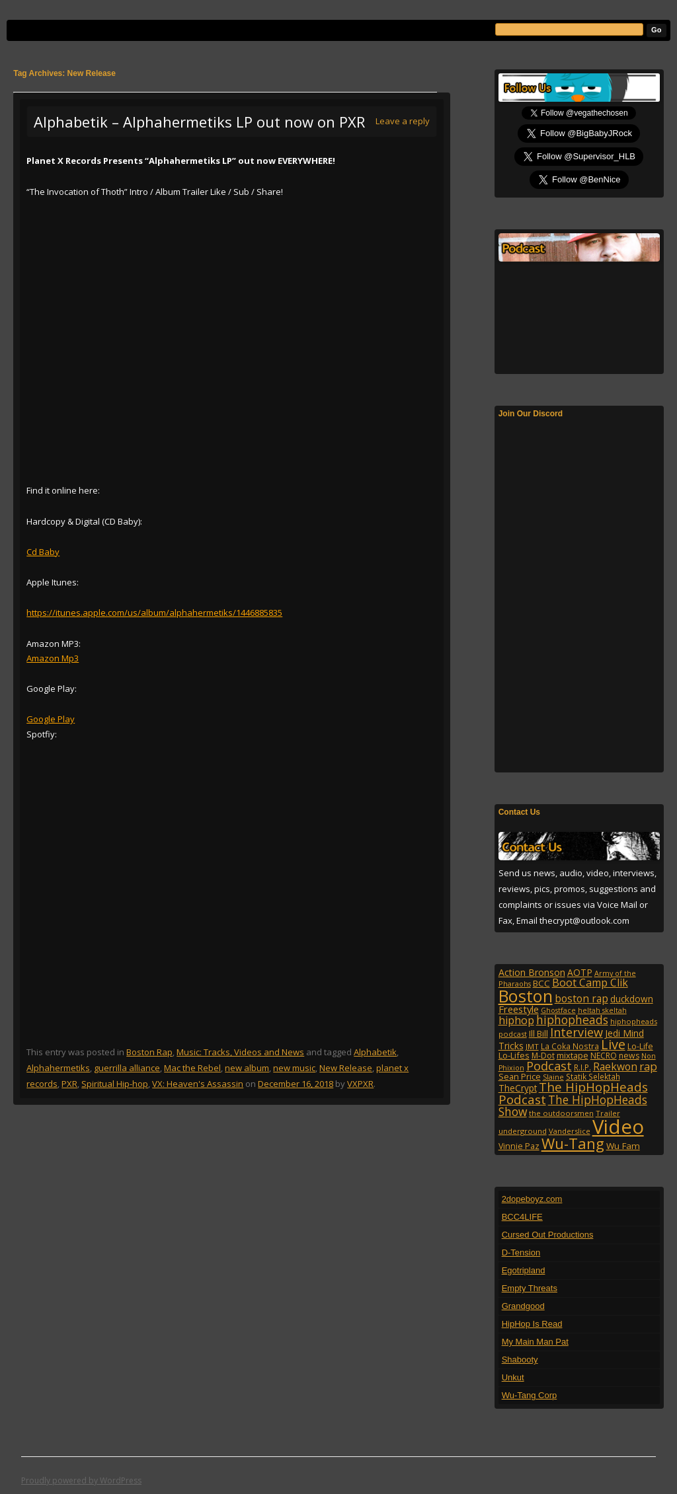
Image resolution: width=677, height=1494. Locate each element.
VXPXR (360, 1084)
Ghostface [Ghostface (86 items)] (558, 1010)
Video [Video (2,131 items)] (618, 1126)
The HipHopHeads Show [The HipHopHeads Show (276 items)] (572, 1105)
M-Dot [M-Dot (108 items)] (543, 1055)
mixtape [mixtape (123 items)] (572, 1055)
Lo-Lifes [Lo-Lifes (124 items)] (514, 1055)
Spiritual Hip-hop (114, 1084)
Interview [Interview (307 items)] (576, 1032)
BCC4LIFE (522, 1217)
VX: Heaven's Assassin (197, 1084)
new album (247, 1068)
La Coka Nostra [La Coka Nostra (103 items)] (570, 1046)
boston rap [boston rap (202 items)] (581, 998)
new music (294, 1068)
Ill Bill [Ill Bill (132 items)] (538, 1033)
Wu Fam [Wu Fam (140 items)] (623, 1146)
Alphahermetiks (58, 1068)
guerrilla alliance (127, 1068)
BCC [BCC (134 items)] (541, 983)
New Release (345, 1068)
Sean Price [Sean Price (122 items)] (519, 1076)
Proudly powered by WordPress (81, 1480)
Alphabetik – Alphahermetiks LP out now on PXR (199, 121)
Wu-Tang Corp (529, 1395)
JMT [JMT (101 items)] (532, 1046)
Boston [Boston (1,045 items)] (525, 996)
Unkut (513, 1377)
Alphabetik (375, 1052)
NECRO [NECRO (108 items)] (603, 1055)
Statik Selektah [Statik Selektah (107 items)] (593, 1076)
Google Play (50, 719)
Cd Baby (43, 552)
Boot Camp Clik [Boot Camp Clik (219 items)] (590, 982)
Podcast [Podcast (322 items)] (549, 1065)
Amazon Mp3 (52, 658)
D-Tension (521, 1252)
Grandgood (523, 1306)
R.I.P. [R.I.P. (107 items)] (582, 1067)
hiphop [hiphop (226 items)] (516, 1020)
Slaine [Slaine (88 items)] (553, 1077)
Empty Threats (529, 1288)
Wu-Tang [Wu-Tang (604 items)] (572, 1143)
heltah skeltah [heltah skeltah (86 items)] (602, 1010)
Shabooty (520, 1359)
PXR (69, 1084)
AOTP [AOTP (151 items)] (579, 972)
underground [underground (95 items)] (522, 1131)
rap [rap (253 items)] (648, 1066)
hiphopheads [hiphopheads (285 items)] (572, 1019)
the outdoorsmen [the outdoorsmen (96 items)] (561, 1113)
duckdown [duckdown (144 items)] (631, 998)
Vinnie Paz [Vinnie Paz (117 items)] (518, 1146)
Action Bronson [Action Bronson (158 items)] (531, 972)
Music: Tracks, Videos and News (240, 1052)
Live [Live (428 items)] (613, 1044)
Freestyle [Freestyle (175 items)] (518, 1009)
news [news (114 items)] (629, 1055)
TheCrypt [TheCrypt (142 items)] (517, 1088)
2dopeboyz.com (532, 1199)
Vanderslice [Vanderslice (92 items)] (569, 1131)
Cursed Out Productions (548, 1235)
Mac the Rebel (192, 1068)
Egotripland (523, 1270)
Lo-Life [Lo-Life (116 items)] (640, 1046)
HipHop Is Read (532, 1324)
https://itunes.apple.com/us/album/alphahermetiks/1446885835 (154, 612)
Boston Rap (149, 1052)
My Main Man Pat (535, 1342)
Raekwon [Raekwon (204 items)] (615, 1066)
